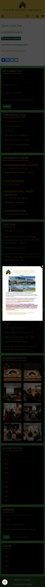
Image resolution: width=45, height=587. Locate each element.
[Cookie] (5, 582)
